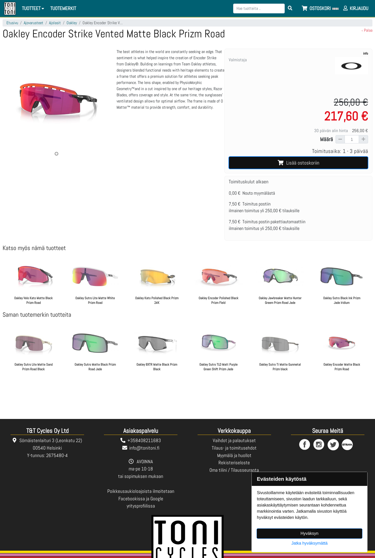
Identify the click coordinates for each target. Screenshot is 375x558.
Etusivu (12, 22)
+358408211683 (144, 440)
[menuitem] (63, 8)
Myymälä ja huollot (234, 455)
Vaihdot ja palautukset (234, 440)
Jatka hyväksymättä (309, 543)
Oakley (72, 22)
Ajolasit (55, 22)
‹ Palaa (367, 30)
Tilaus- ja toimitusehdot (234, 448)
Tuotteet (34, 8)
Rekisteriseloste (234, 462)
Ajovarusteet (33, 22)
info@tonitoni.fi (144, 448)
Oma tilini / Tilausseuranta (234, 470)
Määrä (326, 139)
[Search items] (290, 8)
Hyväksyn (309, 533)
